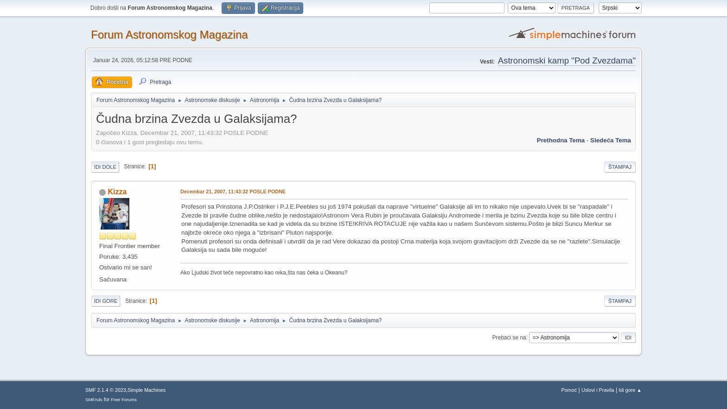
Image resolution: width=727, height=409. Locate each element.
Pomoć (569, 390)
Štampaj (619, 167)
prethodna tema (561, 140)
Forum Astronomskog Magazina (169, 34)
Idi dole (105, 167)
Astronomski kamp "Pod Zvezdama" (567, 60)
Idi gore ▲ (630, 390)
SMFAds (93, 399)
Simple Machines (147, 390)
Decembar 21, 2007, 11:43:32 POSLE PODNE (233, 191)
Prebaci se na (509, 337)
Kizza (117, 192)
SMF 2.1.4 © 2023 (105, 390)
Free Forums (124, 399)
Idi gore (105, 301)
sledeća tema (610, 140)
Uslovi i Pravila (597, 390)
